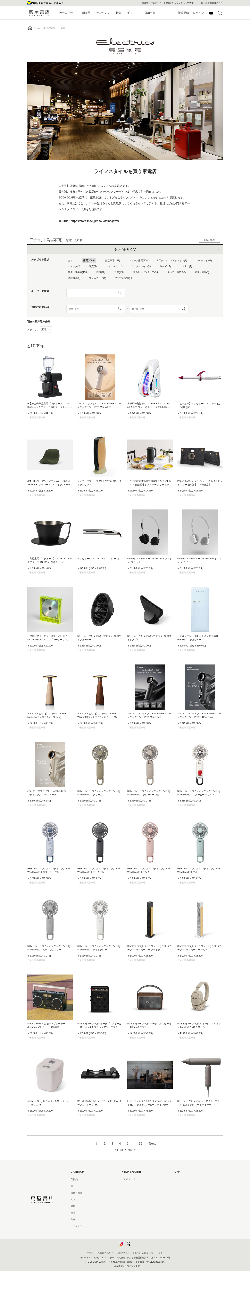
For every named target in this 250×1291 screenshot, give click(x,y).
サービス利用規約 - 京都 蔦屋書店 (139, 1206)
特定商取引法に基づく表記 (135, 1219)
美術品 (74, 1179)
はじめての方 (128, 1179)
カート (211, 15)
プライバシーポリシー (133, 1232)
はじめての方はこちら (212, 3)
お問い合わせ (128, 1192)
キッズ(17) (165, 266)
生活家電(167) (112, 260)
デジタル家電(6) (123, 278)
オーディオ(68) (204, 260)
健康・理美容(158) (78, 272)
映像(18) (100, 272)
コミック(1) (74, 266)
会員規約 (126, 1212)
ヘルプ (125, 1186)
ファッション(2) (114, 266)
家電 (45, 329)
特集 (118, 12)
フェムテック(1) (97, 278)
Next (152, 1143)
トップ (29, 27)
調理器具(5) (74, 278)
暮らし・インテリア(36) (145, 272)
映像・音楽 (76, 1192)
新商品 (86, 12)
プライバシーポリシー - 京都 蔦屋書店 (141, 1239)
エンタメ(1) (186, 266)
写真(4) (93, 266)
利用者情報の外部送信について (137, 1246)
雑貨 (73, 1206)
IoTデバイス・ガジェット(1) (172, 260)
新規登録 (183, 12)
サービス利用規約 (130, 1199)
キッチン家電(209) (138, 260)
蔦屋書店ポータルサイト (185, 1179)
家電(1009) (89, 260)
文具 (73, 1199)
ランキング (103, 12)
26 (140, 1143)
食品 (73, 1219)
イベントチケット (80, 1226)
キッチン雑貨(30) (176, 272)
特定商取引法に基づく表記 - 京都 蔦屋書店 (143, 1226)
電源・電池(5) (202, 272)
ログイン (198, 12)
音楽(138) (119, 272)
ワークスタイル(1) (141, 266)
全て (70, 260)
